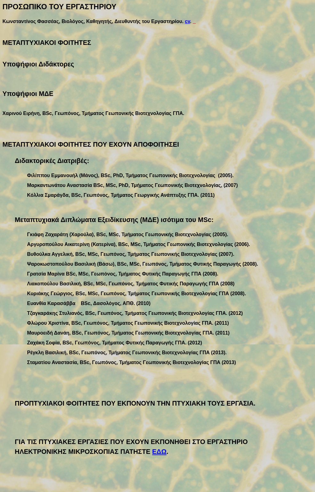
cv (187, 21)
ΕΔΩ (159, 451)
